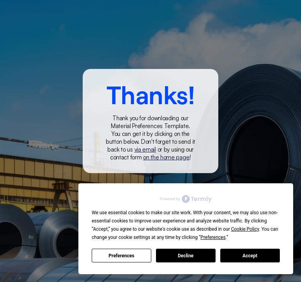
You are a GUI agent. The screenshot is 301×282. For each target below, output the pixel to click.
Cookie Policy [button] (245, 229)
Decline (186, 255)
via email (145, 149)
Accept (250, 255)
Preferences (121, 255)
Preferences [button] (213, 237)
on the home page (166, 157)
